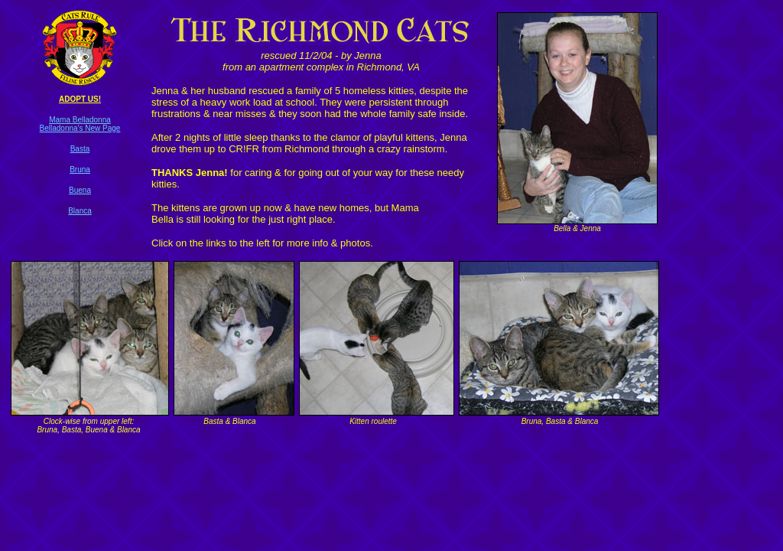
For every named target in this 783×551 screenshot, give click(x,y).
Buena (80, 190)
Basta (80, 149)
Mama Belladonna (80, 120)
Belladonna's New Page (80, 128)
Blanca (80, 211)
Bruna (80, 169)
